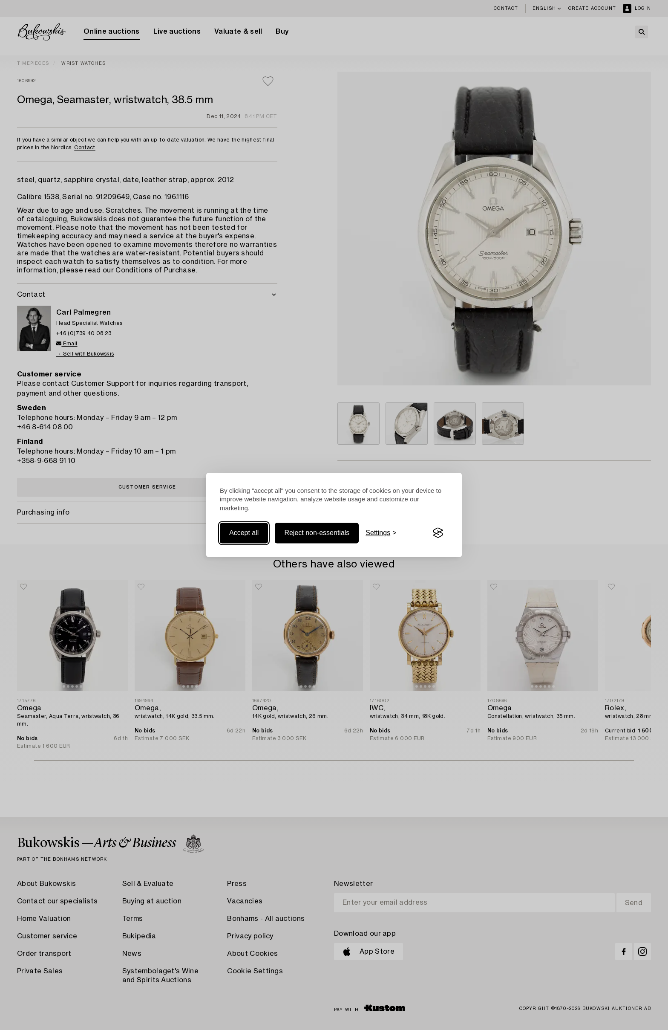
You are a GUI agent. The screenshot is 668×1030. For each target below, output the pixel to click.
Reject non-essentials (316, 532)
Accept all (244, 532)
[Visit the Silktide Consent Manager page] (438, 533)
